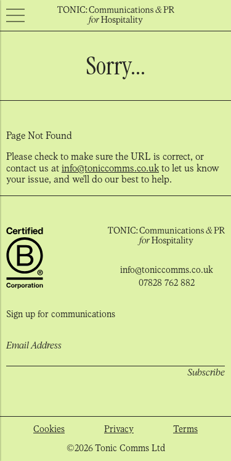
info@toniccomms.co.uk (110, 168)
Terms (185, 429)
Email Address (34, 345)
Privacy (119, 429)
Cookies (49, 429)
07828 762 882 (167, 282)
